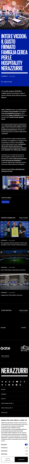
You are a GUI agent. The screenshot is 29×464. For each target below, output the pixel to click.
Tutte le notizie (23, 217)
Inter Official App (6, 408)
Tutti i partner (5, 356)
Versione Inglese (6, 197)
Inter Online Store (6, 403)
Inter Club (4, 412)
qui (9, 434)
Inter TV (3, 398)
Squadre (3, 394)
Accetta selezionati (8, 459)
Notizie (3, 389)
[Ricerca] (26, 3)
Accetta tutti (21, 459)
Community (5, 202)
